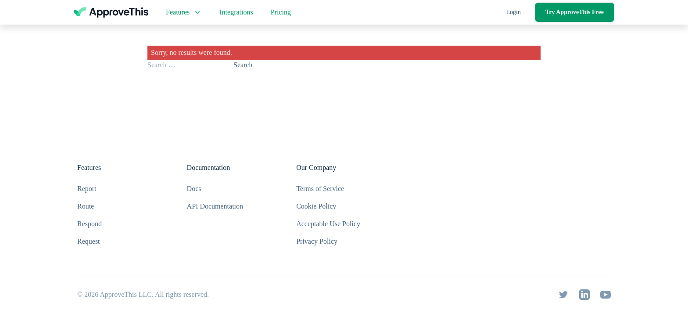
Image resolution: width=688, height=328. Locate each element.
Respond (89, 223)
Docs (194, 188)
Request (88, 241)
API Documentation (215, 206)
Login (513, 12)
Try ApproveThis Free (574, 12)
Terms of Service (320, 188)
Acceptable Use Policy (328, 223)
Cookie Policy (316, 206)
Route (85, 206)
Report (87, 188)
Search (243, 64)
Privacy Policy (316, 241)
